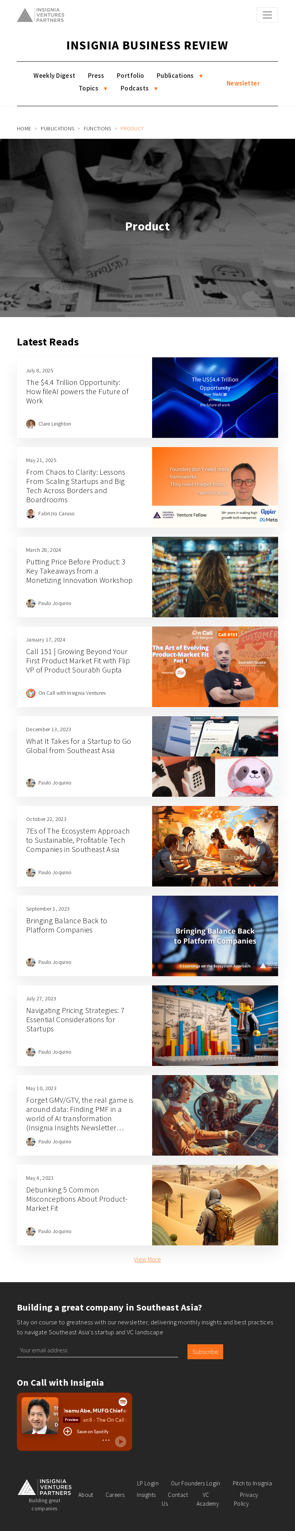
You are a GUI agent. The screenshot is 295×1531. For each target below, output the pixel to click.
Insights (146, 1494)
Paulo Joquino (54, 603)
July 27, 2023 (41, 998)
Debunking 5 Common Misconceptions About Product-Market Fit (77, 1199)
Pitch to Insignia (252, 1483)
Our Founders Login (195, 1483)
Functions (97, 128)
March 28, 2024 (43, 549)
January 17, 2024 (45, 639)
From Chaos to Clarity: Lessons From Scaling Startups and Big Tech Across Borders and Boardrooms (76, 485)
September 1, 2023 (48, 908)
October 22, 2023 (46, 819)
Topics (89, 88)
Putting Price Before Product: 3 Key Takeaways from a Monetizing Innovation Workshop (79, 571)
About (85, 1494)
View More (147, 1259)
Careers (115, 1494)
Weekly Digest (54, 75)
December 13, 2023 (48, 729)
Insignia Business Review (147, 45)
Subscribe (205, 1351)
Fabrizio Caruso (56, 513)
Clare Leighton (54, 423)
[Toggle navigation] (267, 15)
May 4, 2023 (40, 1177)
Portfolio (130, 75)
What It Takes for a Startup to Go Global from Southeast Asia (78, 745)
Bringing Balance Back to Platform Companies (67, 925)
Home (24, 128)
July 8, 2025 (39, 370)
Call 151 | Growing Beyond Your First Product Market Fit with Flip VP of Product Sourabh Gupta (78, 660)
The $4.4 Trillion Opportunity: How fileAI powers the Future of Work (77, 391)
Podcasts (135, 88)
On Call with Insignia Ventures (72, 692)
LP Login (148, 1483)
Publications (175, 75)
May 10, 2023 (41, 1088)
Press (96, 75)
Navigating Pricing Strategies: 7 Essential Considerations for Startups (75, 1019)
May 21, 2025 (41, 460)
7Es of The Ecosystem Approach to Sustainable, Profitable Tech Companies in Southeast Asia (78, 840)
